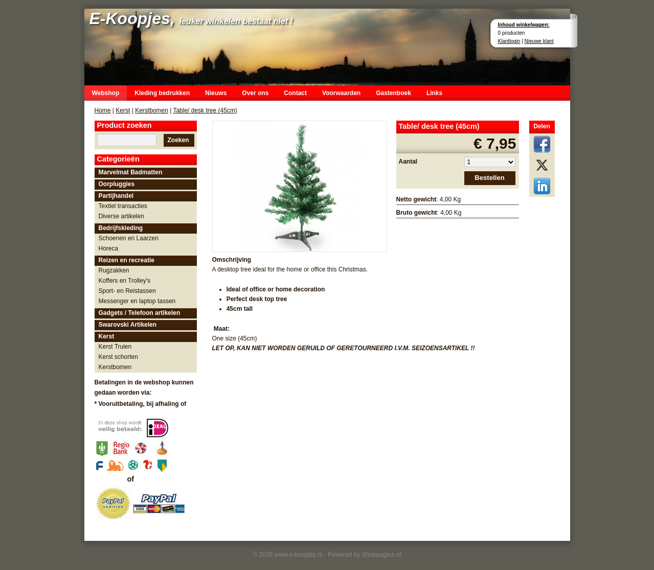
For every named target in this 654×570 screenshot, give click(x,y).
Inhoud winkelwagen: (524, 25)
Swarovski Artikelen (128, 324)
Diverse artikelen (121, 216)
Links (434, 93)
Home (103, 110)
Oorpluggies (117, 184)
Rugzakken (114, 270)
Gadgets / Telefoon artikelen (140, 312)
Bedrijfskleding (121, 228)
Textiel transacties (123, 206)
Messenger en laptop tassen (137, 301)
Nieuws (216, 93)
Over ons (255, 93)
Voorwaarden (341, 93)
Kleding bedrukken (162, 93)
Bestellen (490, 177)
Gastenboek (393, 93)
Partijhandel (116, 195)
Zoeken (178, 140)
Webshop (106, 93)
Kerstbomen (151, 110)
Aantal (408, 161)
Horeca (109, 248)
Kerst (123, 110)
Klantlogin (509, 41)
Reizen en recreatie (126, 260)
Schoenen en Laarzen (129, 238)
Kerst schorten (118, 356)
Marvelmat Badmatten (131, 172)
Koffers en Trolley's (124, 280)
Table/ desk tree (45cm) (205, 110)
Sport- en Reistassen (127, 290)
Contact (295, 93)
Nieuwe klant (539, 41)
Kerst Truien (115, 346)
